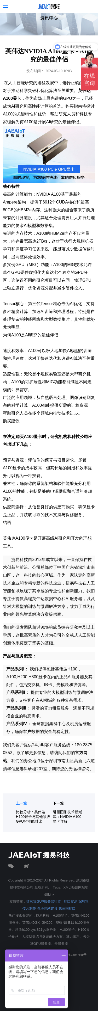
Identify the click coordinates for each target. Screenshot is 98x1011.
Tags (56, 887)
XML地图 (70, 887)
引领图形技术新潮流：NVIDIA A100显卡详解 (67, 816)
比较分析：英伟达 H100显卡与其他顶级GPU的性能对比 (33, 816)
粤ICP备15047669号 (74, 954)
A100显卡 (12, 98)
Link (51, 894)
